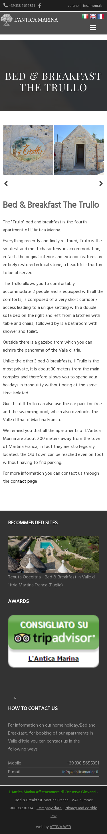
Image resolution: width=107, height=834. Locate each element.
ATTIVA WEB (60, 827)
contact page (24, 481)
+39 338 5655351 (83, 763)
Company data (49, 808)
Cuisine (73, 6)
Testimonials (92, 6)
